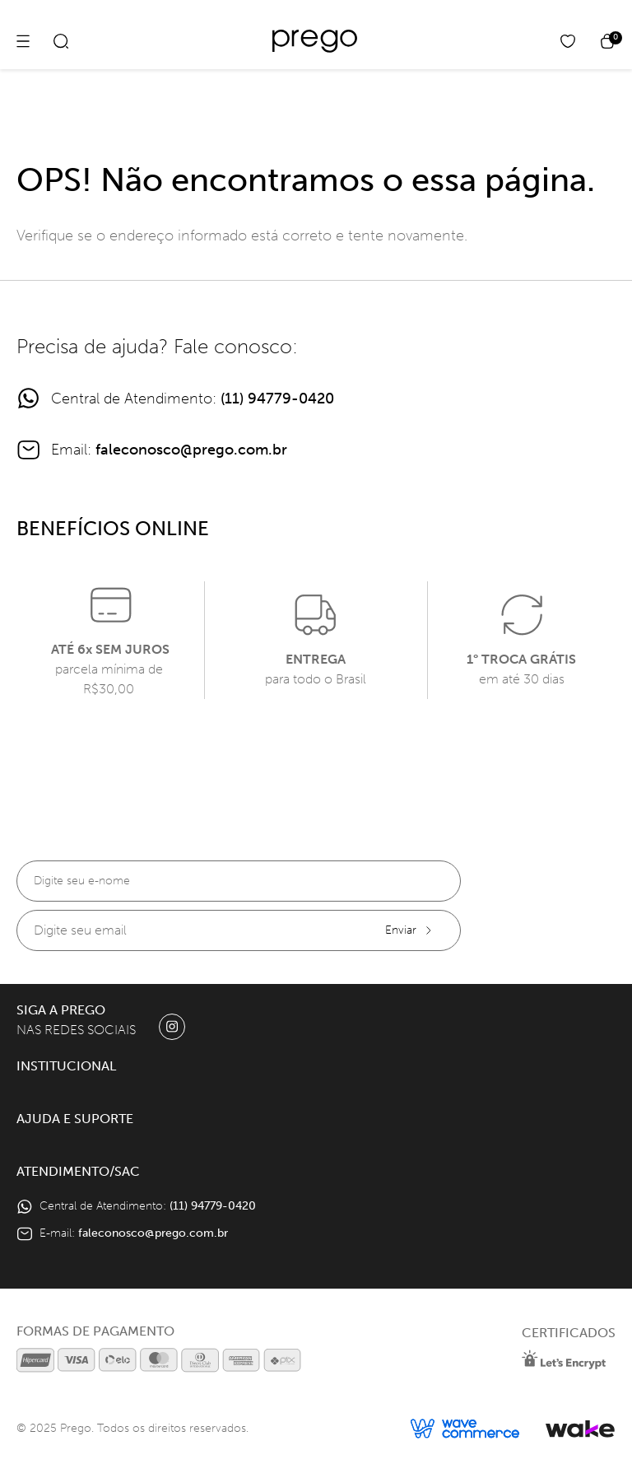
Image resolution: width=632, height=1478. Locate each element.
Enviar (409, 930)
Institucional (66, 1066)
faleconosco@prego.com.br (191, 450)
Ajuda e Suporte (74, 1118)
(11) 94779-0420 (277, 398)
